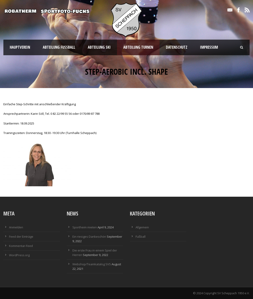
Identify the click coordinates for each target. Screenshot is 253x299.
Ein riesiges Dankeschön (89, 236)
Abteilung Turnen (138, 47)
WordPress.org (19, 255)
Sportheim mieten (84, 227)
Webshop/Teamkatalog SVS (91, 264)
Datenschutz (176, 47)
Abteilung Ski (99, 47)
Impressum (209, 47)
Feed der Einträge (21, 236)
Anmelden (16, 227)
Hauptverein (20, 47)
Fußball (141, 236)
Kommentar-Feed (21, 246)
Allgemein (142, 227)
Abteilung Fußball (59, 47)
